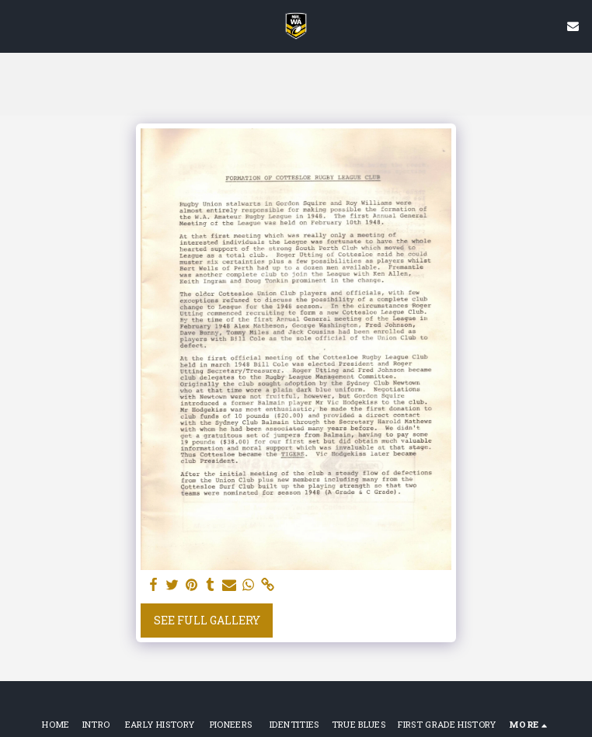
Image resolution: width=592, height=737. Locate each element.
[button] (17, 25)
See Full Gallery (207, 620)
